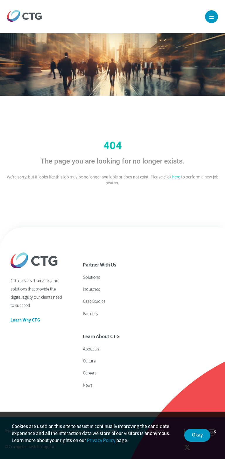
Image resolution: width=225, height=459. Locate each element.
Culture (89, 359)
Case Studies (94, 301)
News (87, 383)
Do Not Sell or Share (146, 429)
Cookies (34, 429)
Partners (90, 312)
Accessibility (107, 429)
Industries (91, 289)
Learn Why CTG (25, 320)
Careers (89, 371)
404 (112, 146)
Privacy (11, 429)
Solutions (91, 277)
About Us (91, 347)
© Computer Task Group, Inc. (30, 444)
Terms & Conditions (69, 429)
